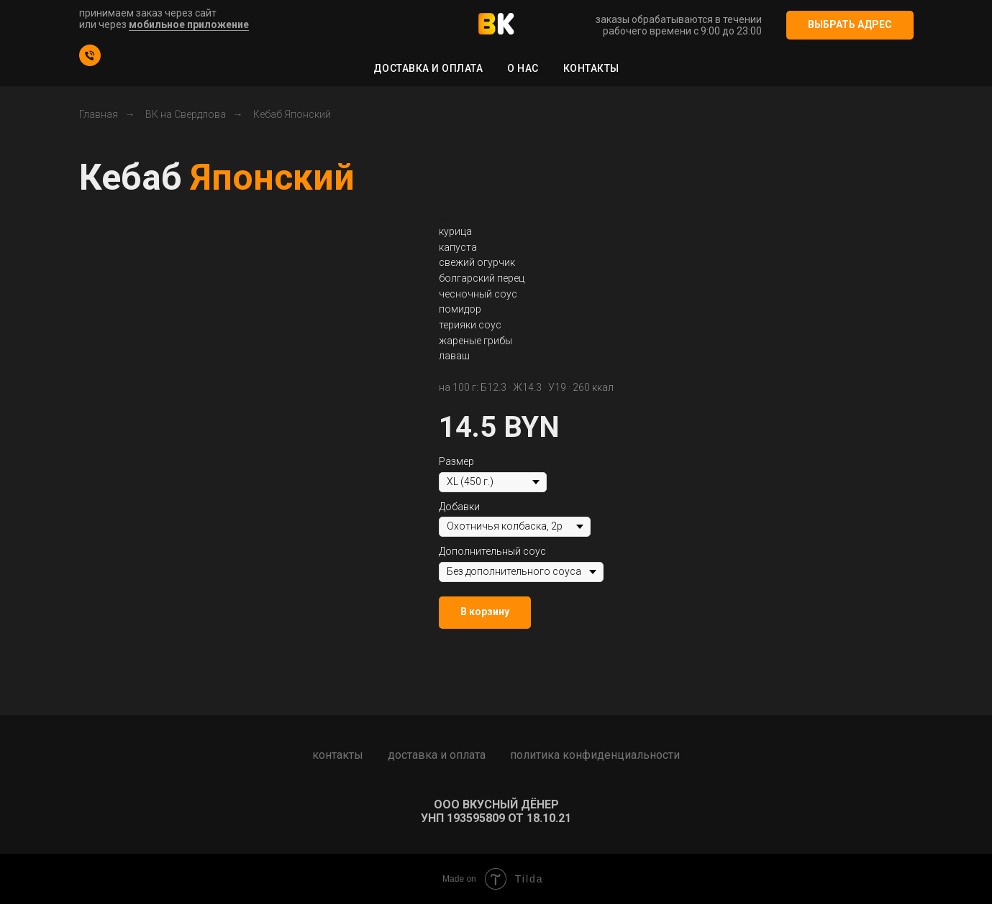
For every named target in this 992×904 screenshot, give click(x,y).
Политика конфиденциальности (595, 755)
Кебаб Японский (292, 114)
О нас (523, 68)
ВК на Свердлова (185, 114)
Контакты (591, 68)
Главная (98, 114)
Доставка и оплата (428, 68)
